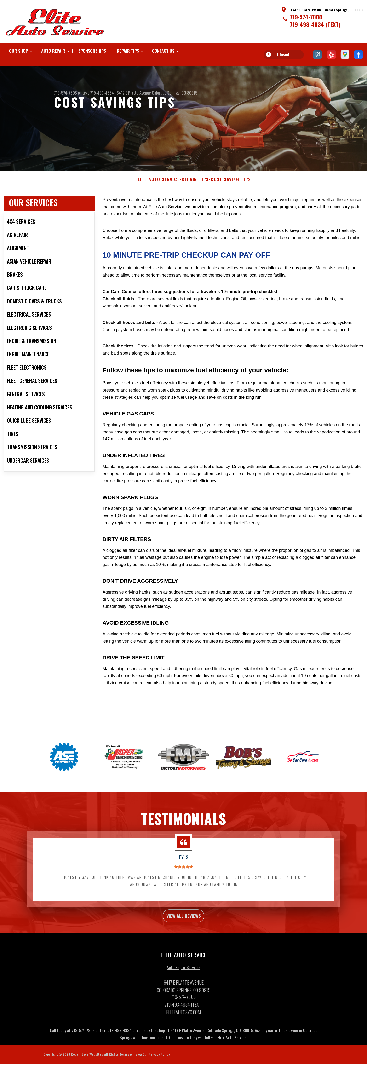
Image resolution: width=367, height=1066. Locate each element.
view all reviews (184, 929)
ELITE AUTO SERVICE (157, 191)
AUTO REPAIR (53, 51)
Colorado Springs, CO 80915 (174, 93)
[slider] (183, 879)
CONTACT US (163, 51)
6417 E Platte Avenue (134, 93)
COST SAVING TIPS (231, 191)
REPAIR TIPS (128, 51)
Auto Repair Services (183, 982)
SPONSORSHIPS (92, 51)
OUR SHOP (18, 51)
